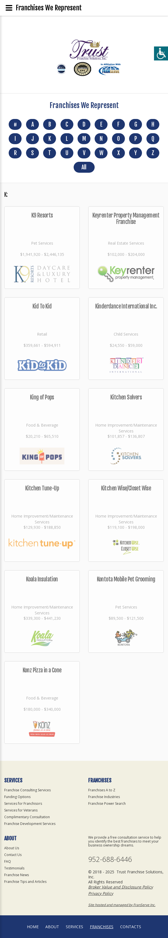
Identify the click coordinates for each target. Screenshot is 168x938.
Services (74, 926)
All (83, 167)
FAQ (7, 861)
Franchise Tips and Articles (25, 881)
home (33, 926)
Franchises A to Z (101, 790)
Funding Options (17, 796)
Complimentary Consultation (27, 817)
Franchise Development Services (29, 823)
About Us (11, 848)
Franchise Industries (104, 796)
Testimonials (14, 868)
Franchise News (16, 874)
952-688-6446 (110, 859)
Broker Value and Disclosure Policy (120, 887)
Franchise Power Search (107, 803)
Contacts (130, 926)
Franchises (101, 926)
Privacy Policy (100, 893)
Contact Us (13, 854)
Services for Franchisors (23, 803)
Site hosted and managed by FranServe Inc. (121, 904)
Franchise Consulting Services (27, 790)
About (52, 926)
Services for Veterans (21, 810)
